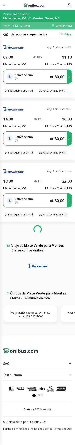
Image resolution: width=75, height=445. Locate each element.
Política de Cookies (41, 428)
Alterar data (64, 25)
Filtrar (66, 34)
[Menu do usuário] (69, 5)
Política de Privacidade (16, 428)
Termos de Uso (63, 428)
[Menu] (4, 5)
